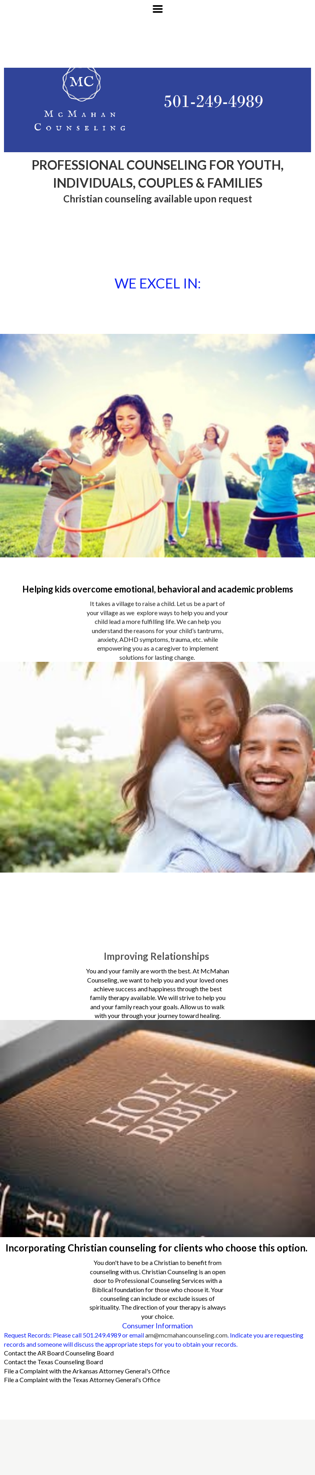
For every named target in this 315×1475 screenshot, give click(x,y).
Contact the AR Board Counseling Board (59, 1353)
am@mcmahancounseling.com (186, 1335)
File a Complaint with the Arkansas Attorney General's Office (87, 1371)
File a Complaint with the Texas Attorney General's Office (82, 1379)
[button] (158, 9)
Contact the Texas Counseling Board (53, 1361)
